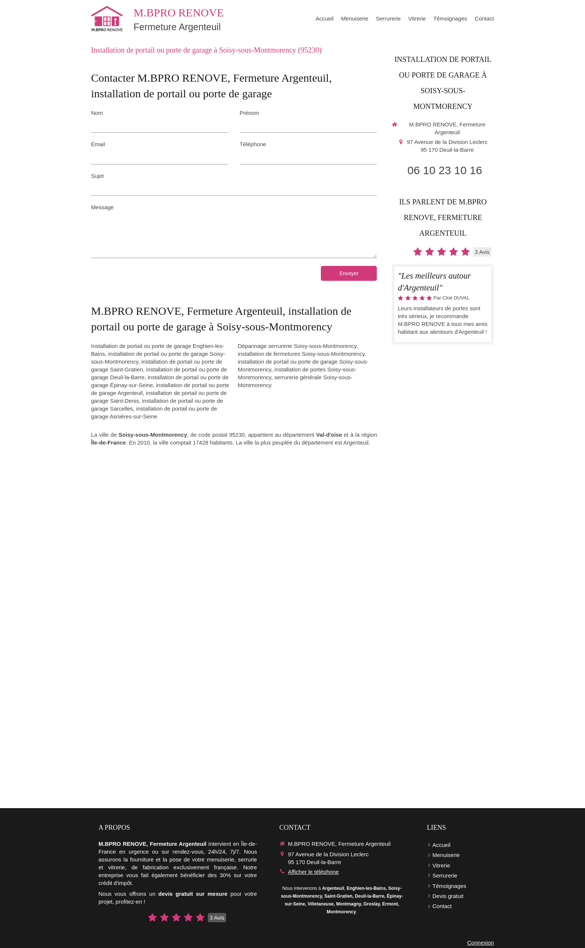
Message (102, 207)
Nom (97, 113)
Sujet (97, 176)
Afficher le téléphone (313, 872)
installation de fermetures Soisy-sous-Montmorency (301, 354)
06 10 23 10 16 (444, 170)
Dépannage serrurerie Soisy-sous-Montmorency (297, 346)
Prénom (249, 113)
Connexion (480, 942)
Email (98, 144)
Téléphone (253, 144)
